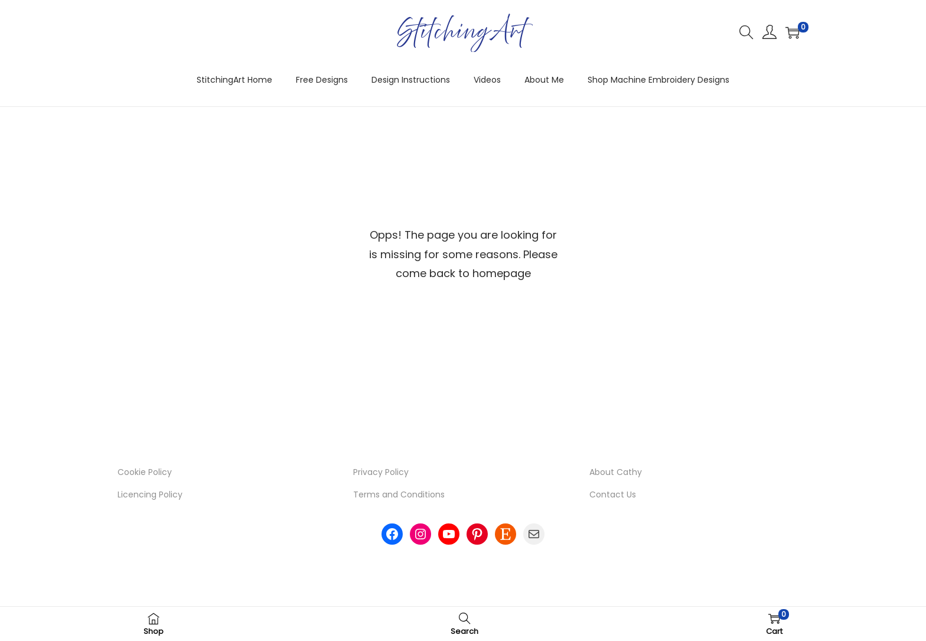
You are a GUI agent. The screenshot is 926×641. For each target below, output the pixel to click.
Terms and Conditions (399, 494)
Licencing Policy (150, 494)
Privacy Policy (381, 472)
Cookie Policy (145, 472)
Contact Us (612, 494)
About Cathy (615, 472)
